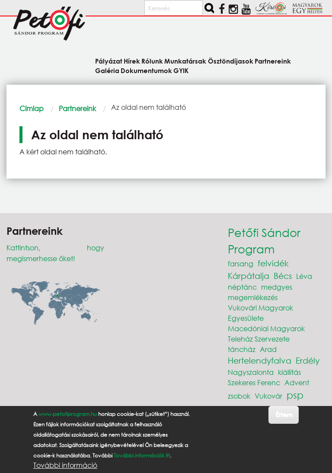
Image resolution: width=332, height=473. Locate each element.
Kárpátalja (248, 276)
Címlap (31, 108)
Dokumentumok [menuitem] (146, 70)
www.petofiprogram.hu (67, 414)
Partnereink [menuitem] (273, 60)
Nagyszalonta (251, 372)
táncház (241, 349)
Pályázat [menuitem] (108, 60)
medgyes (276, 286)
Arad (268, 349)
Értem (283, 414)
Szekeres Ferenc (254, 382)
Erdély (307, 360)
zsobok (239, 395)
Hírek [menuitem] (132, 60)
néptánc (242, 286)
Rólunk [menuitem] (152, 60)
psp (295, 395)
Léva (304, 276)
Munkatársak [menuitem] (185, 60)
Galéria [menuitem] (107, 70)
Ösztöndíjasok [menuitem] (230, 60)
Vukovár (268, 395)
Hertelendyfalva (259, 360)
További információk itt (142, 455)
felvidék (273, 263)
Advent (296, 382)
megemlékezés (253, 297)
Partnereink (77, 108)
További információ (65, 465)
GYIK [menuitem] (180, 70)
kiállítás (289, 372)
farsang (240, 263)
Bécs (283, 276)
